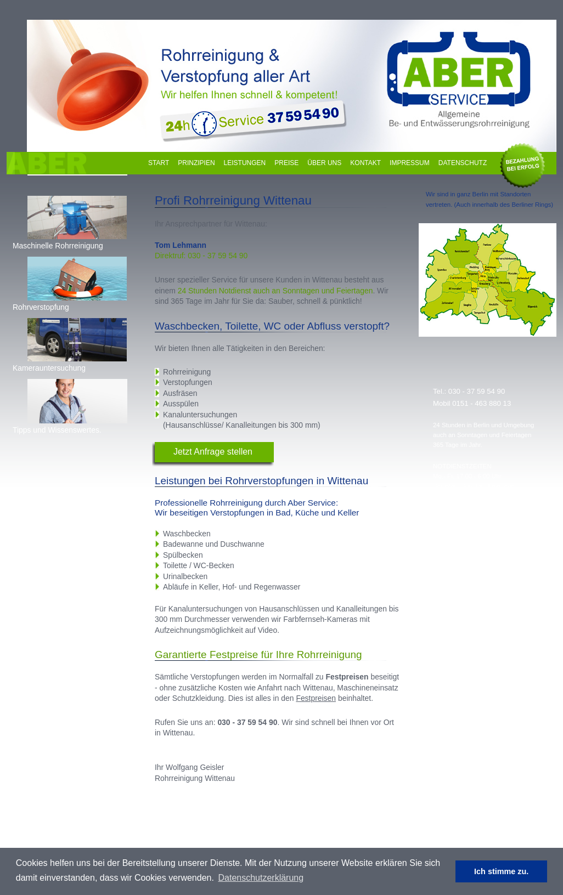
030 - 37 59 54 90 (476, 391)
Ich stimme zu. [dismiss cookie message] (501, 871)
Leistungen (245, 163)
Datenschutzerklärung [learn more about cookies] (261, 877)
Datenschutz (462, 163)
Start (158, 163)
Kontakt (365, 163)
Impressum (410, 163)
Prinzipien (196, 163)
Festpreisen (316, 698)
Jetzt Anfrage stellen (212, 451)
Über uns (324, 163)
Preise (286, 163)
